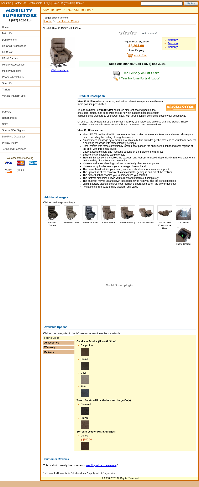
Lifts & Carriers (10, 58)
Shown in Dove (71, 222)
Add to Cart (140, 55)
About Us (6, 3)
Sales (56, 3)
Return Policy (9, 117)
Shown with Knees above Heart (164, 225)
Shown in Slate (90, 222)
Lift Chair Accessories (14, 45)
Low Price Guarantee (14, 136)
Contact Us (20, 3)
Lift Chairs (7, 52)
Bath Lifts (7, 33)
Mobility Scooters (11, 70)
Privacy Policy (10, 142)
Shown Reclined (146, 222)
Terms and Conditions (14, 149)
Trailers (6, 89)
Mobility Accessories (13, 64)
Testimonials (35, 3)
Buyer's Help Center (72, 3)
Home (5, 27)
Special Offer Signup (13, 130)
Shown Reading (127, 222)
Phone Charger (183, 244)
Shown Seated (108, 222)
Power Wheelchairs (12, 77)
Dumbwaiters (9, 39)
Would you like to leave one (101, 465)
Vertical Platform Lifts (14, 95)
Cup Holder (183, 222)
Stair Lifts (7, 83)
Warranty (173, 39)
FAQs (47, 3)
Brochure (173, 43)
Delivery (6, 111)
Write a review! (149, 33)
